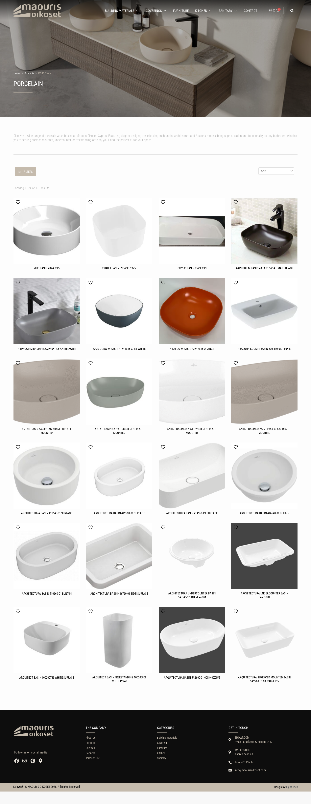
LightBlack (292, 799)
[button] (292, 11)
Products (29, 73)
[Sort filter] (276, 171)
